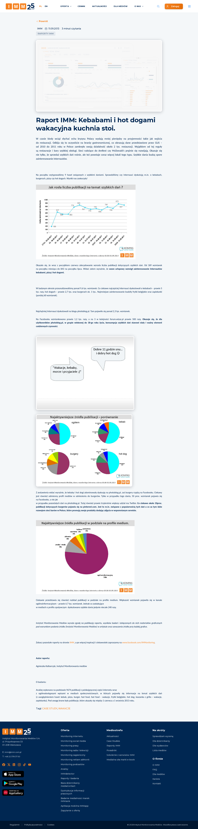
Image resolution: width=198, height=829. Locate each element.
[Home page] (20, 6)
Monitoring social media (73, 741)
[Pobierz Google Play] (13, 783)
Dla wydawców (160, 745)
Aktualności (113, 736)
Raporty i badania (70, 778)
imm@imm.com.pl (13, 752)
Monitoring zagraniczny (73, 755)
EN (46, 6)
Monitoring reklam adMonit (75, 759)
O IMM (156, 765)
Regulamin (15, 825)
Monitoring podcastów (72, 764)
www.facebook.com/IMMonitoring (138, 642)
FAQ (155, 769)
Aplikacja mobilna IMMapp (74, 806)
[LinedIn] (14, 764)
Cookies (50, 825)
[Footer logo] (16, 731)
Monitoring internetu (72, 736)
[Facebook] (3, 764)
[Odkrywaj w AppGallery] (13, 792)
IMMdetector (67, 773)
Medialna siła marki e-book (121, 759)
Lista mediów (159, 750)
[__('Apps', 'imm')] (189, 6)
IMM (72, 642)
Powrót (42, 21)
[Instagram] (19, 764)
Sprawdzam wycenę (163, 736)
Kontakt (157, 783)
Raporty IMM (46, 33)
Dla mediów (159, 774)
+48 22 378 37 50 (12, 756)
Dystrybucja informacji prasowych (72, 792)
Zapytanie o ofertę (70, 810)
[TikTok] (24, 764)
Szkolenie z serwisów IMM (121, 755)
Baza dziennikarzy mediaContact (70, 784)
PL (40, 6)
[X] (8, 764)
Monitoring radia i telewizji (74, 750)
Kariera (156, 779)
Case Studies (113, 741)
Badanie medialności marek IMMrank (75, 799)
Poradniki (112, 750)
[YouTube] (29, 764)
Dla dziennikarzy (161, 741)
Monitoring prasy (70, 745)
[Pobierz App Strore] (13, 774)
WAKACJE (64, 708)
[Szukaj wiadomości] (158, 6)
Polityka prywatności (33, 825)
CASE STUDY (49, 708)
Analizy (64, 769)
